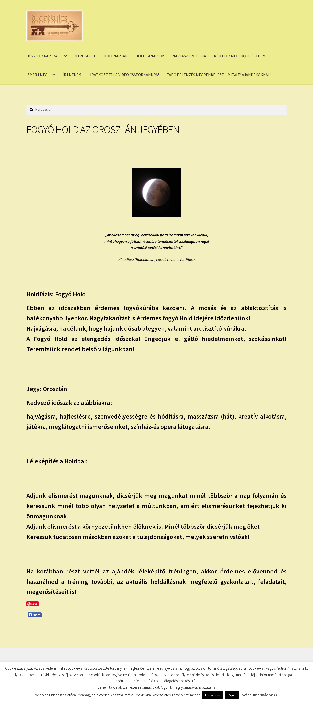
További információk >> (259, 695)
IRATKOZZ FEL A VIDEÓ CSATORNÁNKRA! (124, 74)
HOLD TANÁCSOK (150, 55)
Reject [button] (232, 695)
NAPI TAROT (85, 55)
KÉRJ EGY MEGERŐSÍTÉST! (236, 55)
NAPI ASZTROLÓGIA (189, 55)
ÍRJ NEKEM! (72, 74)
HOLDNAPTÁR (116, 55)
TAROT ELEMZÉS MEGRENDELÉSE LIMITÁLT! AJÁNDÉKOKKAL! (219, 74)
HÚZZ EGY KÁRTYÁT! (43, 55)
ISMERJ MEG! (37, 74)
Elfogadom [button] (212, 695)
